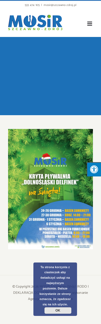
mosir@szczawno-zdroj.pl (60, 5)
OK (57, 310)
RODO (82, 286)
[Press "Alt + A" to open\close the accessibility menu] (94, 169)
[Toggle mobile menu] (90, 23)
